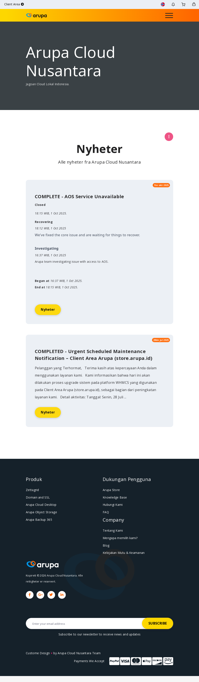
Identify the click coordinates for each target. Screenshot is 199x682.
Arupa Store (111, 498)
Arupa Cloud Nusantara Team (79, 659)
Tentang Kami (112, 537)
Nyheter (50, 325)
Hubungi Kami (112, 512)
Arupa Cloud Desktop (40, 512)
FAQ (105, 519)
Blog (105, 552)
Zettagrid (32, 498)
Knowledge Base (114, 505)
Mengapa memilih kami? (119, 544)
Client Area (14, 4)
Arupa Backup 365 (38, 526)
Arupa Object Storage (40, 519)
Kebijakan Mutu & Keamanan (122, 559)
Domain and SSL (37, 505)
